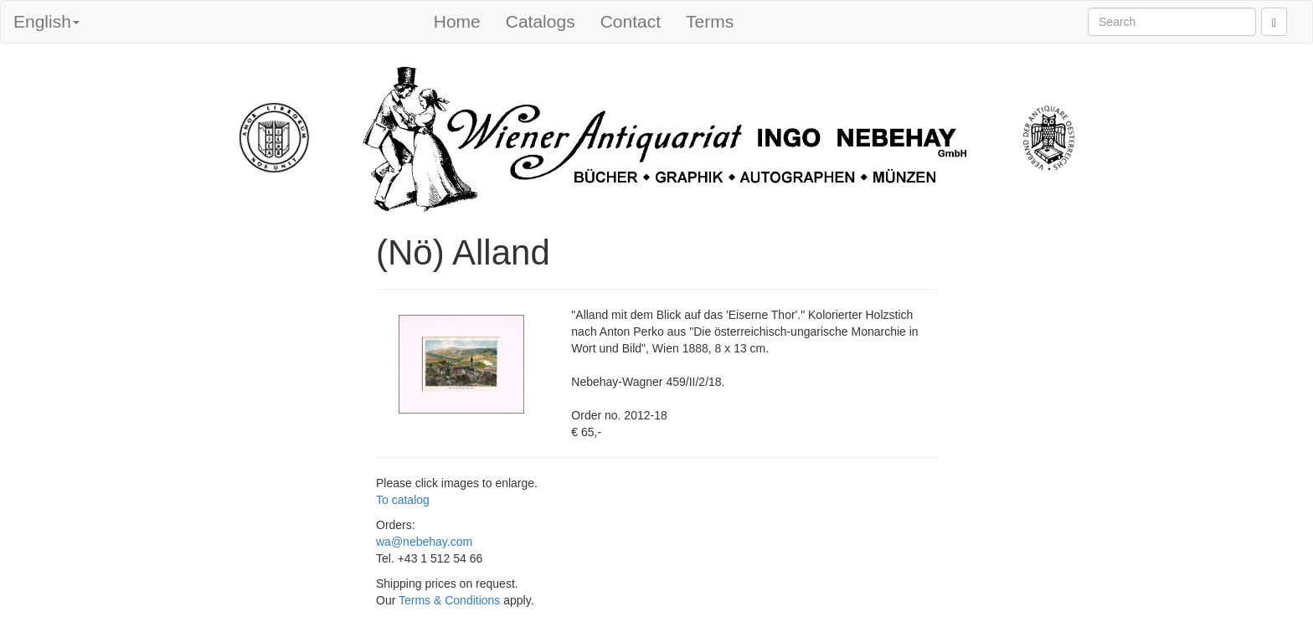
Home (457, 21)
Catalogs (540, 21)
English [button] (46, 21)
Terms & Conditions (449, 600)
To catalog (403, 499)
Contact (630, 21)
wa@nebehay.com (424, 541)
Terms (710, 21)
